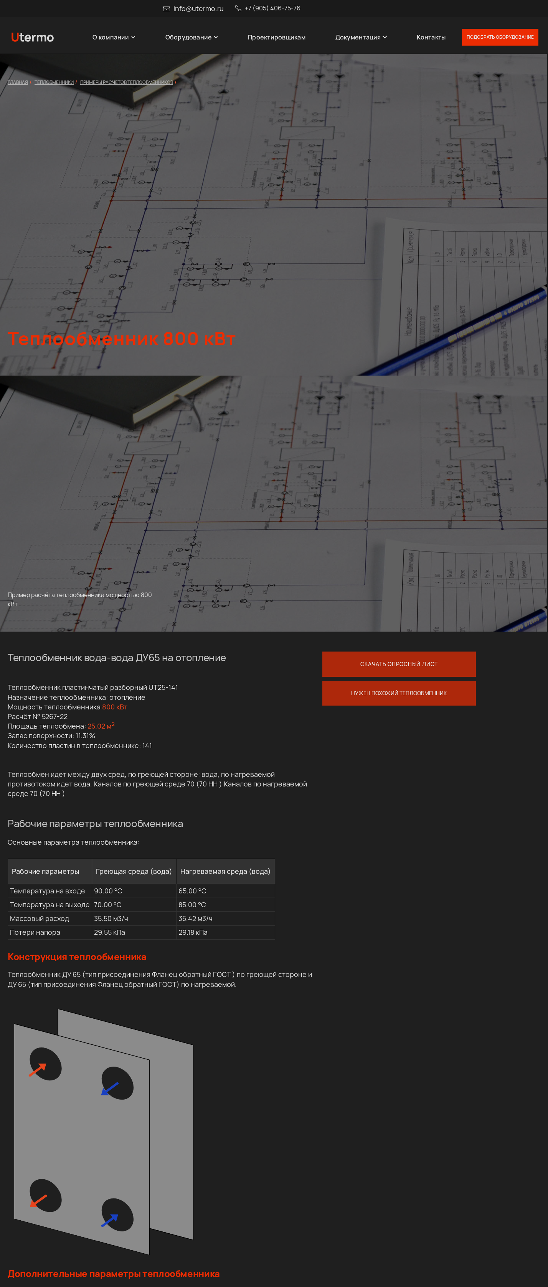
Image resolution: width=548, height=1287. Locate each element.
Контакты (431, 37)
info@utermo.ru (198, 8)
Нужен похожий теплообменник (399, 693)
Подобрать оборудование (500, 37)
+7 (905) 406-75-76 (272, 8)
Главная (18, 82)
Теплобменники (54, 82)
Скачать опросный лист (399, 664)
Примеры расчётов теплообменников (126, 82)
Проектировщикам (276, 37)
